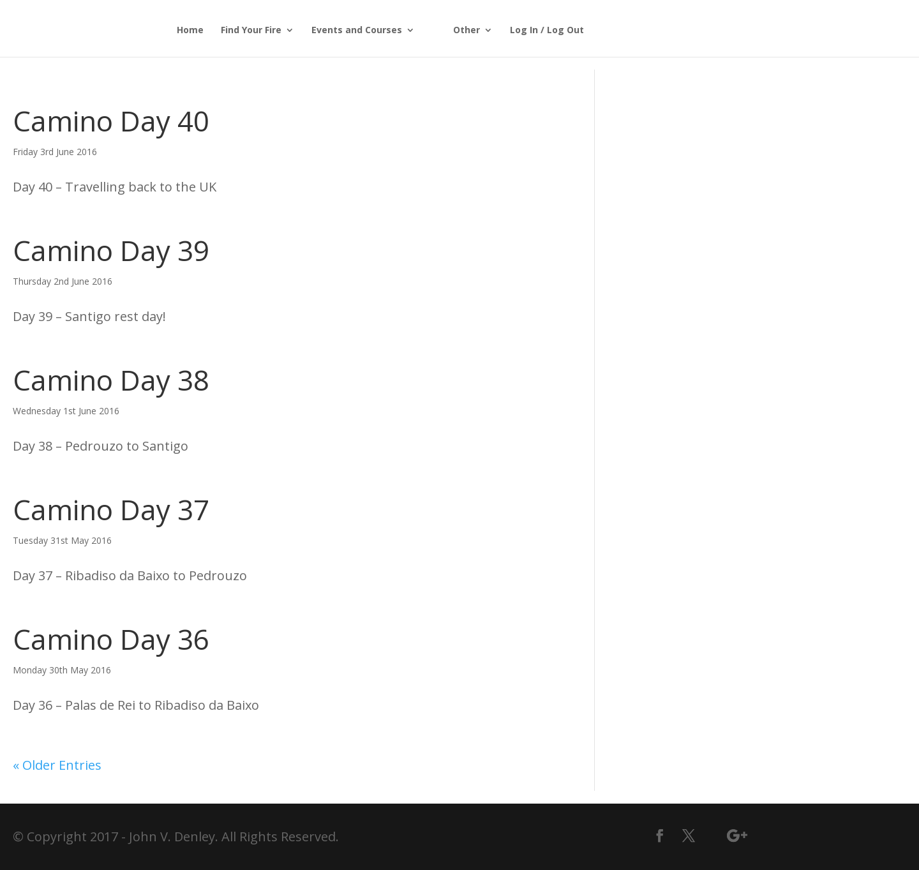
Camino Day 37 (111, 509)
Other (466, 31)
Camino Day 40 (111, 120)
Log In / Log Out (547, 31)
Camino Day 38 (111, 380)
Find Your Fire (251, 31)
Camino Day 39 (111, 250)
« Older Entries (57, 765)
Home (190, 31)
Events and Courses (356, 31)
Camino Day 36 (111, 639)
